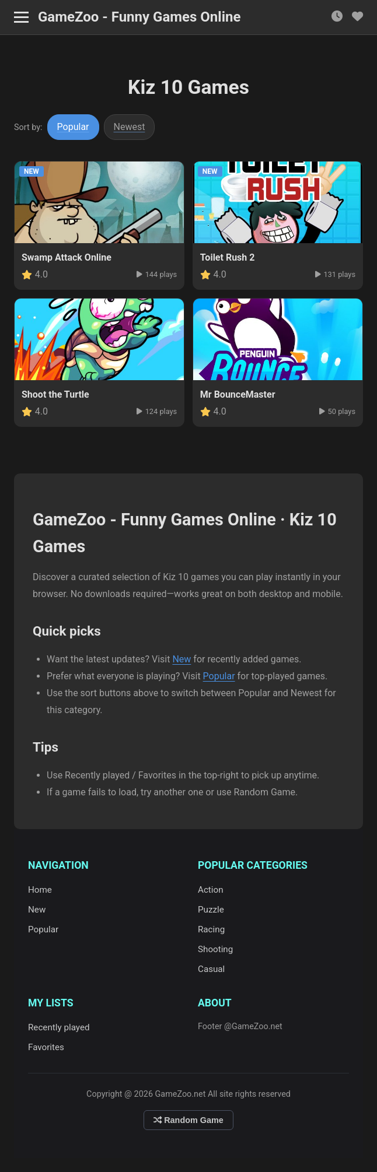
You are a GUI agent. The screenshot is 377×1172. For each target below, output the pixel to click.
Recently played (59, 1027)
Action (211, 890)
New (181, 659)
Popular (73, 126)
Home (40, 890)
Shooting (215, 949)
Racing (211, 929)
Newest (129, 126)
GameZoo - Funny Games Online (139, 17)
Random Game (188, 1120)
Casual (211, 969)
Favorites (46, 1047)
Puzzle (211, 909)
